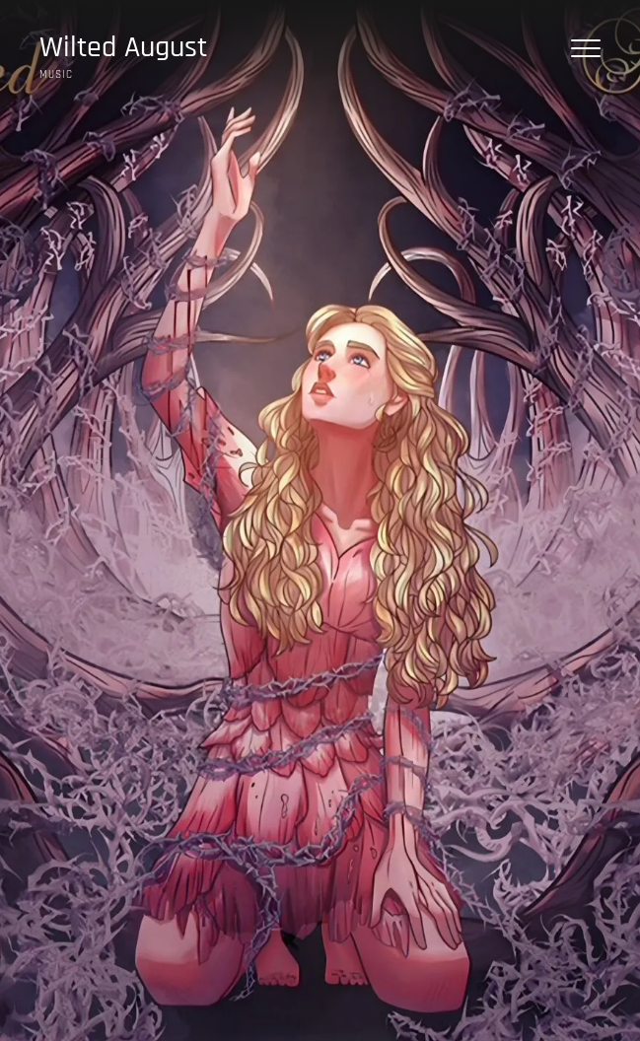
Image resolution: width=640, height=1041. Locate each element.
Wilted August (123, 48)
